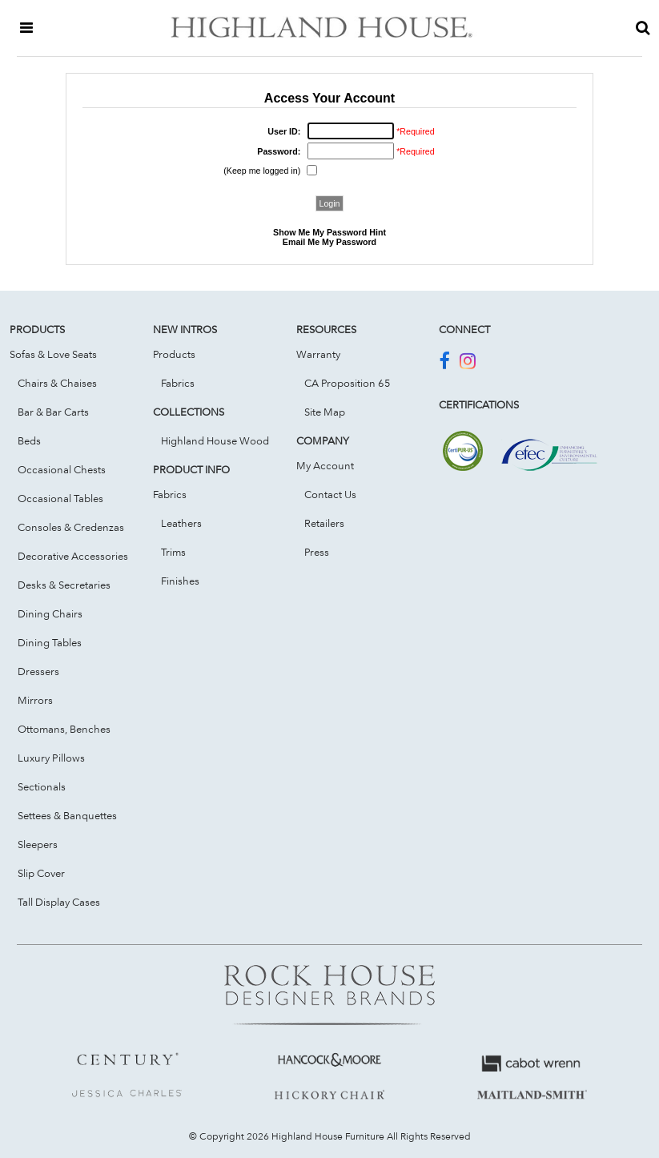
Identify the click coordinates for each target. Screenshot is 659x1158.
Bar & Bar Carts (53, 411)
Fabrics (178, 382)
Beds (29, 440)
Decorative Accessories (73, 555)
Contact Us (330, 494)
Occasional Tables (60, 498)
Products (174, 354)
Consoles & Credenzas (71, 527)
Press (316, 551)
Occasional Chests (62, 469)
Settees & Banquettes (67, 815)
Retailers (324, 523)
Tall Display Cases (59, 901)
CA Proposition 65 (347, 382)
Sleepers (38, 844)
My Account (325, 465)
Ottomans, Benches (64, 728)
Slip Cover (41, 872)
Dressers (38, 671)
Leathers (181, 523)
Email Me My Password (329, 242)
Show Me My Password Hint (329, 232)
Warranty (318, 354)
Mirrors (35, 700)
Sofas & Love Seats (53, 354)
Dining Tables (50, 642)
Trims (173, 551)
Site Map (324, 411)
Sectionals (42, 786)
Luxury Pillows (51, 757)
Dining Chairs (50, 613)
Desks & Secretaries (64, 584)
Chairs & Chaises (57, 382)
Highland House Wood (215, 440)
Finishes (180, 580)
